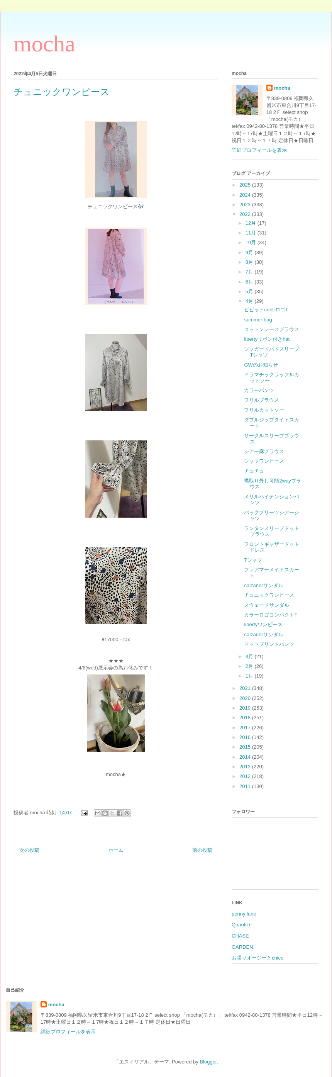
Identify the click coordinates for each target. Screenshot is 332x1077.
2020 (245, 698)
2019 (245, 708)
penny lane (244, 914)
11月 (251, 233)
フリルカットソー (264, 410)
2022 (245, 214)
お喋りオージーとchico (257, 958)
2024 (245, 195)
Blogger (208, 1062)
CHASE (240, 936)
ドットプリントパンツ (269, 644)
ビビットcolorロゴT (266, 310)
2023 (245, 204)
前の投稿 (202, 850)
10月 (251, 242)
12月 (251, 223)
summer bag (258, 320)
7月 (250, 272)
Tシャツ (253, 560)
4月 (250, 301)
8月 (250, 262)
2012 (245, 776)
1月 (250, 676)
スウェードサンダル (266, 605)
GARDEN (242, 947)
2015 (245, 747)
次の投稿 (29, 850)
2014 (245, 757)
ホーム (116, 850)
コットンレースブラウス (271, 329)
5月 (250, 291)
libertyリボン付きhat (267, 339)
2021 (245, 688)
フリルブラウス (261, 400)
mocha (44, 43)
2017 (245, 727)
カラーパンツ (259, 390)
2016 (245, 737)
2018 (245, 717)
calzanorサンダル (263, 585)
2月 (250, 666)
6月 (250, 282)
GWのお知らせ (261, 365)
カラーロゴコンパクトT (270, 615)
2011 (245, 786)
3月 (250, 656)
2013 (245, 767)
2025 (245, 185)
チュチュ (254, 471)
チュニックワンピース (269, 595)
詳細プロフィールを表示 (259, 150)
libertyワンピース (263, 624)
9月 (250, 252)
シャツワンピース (264, 461)
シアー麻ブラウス (264, 451)
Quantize (242, 925)
